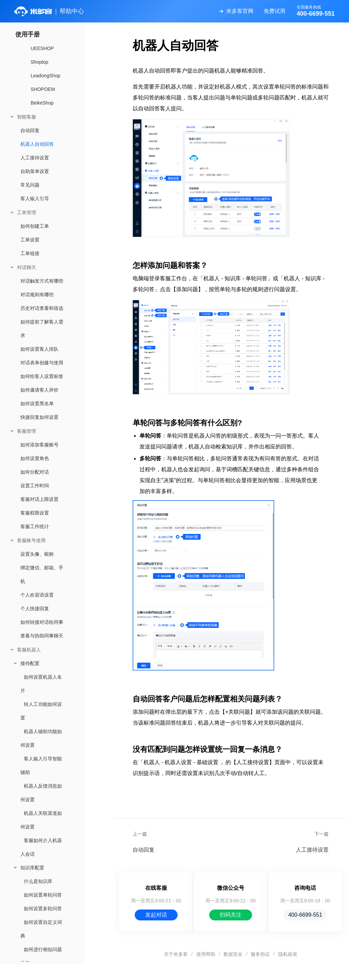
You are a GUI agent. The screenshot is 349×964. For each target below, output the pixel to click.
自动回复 (29, 130)
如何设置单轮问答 (43, 895)
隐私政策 (287, 954)
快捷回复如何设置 (39, 417)
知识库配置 (32, 867)
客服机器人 (29, 649)
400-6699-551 (305, 915)
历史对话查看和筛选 (41, 308)
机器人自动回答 (37, 144)
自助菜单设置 (34, 171)
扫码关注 (231, 915)
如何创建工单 (34, 226)
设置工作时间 (34, 485)
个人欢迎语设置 (37, 595)
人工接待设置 (34, 157)
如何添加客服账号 (39, 444)
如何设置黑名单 (37, 403)
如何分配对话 (34, 472)
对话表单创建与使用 (41, 362)
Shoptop (39, 62)
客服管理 (26, 431)
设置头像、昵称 (37, 554)
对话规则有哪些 (37, 294)
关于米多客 (176, 954)
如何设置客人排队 (39, 349)
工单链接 (29, 253)
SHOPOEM (43, 89)
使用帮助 (205, 954)
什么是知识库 (38, 881)
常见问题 (29, 185)
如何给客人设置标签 (41, 376)
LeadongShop (45, 75)
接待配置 (29, 663)
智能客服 (26, 117)
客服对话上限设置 (39, 499)
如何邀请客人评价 (39, 390)
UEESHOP (42, 48)
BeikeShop (42, 103)
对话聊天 (26, 267)
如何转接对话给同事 (41, 622)
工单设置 (29, 239)
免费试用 (274, 11)
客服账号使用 (31, 540)
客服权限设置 (34, 513)
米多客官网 (239, 11)
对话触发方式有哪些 (41, 281)
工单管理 (26, 212)
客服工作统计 (34, 526)
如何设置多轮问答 (43, 908)
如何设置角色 (34, 458)
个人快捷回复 (34, 608)
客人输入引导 (34, 198)
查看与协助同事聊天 (41, 635)
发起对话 (156, 915)
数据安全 (233, 954)
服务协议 (260, 954)
